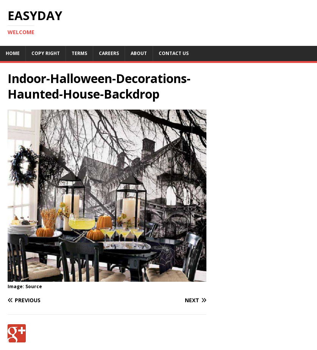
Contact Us (174, 53)
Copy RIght (45, 53)
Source (33, 286)
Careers (109, 53)
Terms (79, 53)
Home (13, 53)
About (139, 53)
